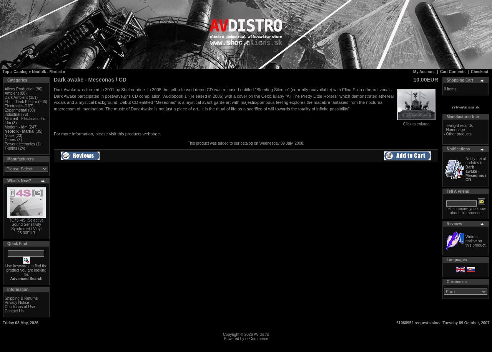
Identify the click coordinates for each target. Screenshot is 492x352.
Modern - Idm (16, 127)
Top (6, 72)
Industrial (12, 114)
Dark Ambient (16, 97)
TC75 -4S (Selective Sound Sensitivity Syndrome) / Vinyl (26, 224)
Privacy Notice (17, 302)
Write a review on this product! (475, 241)
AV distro (261, 334)
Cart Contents (452, 72)
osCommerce (256, 339)
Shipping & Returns (21, 298)
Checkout (480, 72)
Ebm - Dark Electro (21, 102)
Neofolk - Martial (47, 72)
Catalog (20, 72)
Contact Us (14, 311)
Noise (10, 135)
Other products (459, 134)
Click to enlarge (416, 122)
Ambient (12, 93)
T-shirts (11, 148)
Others (10, 140)
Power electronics (20, 144)
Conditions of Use (20, 307)
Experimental (16, 110)
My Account (424, 72)
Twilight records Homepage (459, 127)
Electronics (14, 106)
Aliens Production (20, 89)
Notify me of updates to (475, 169)
